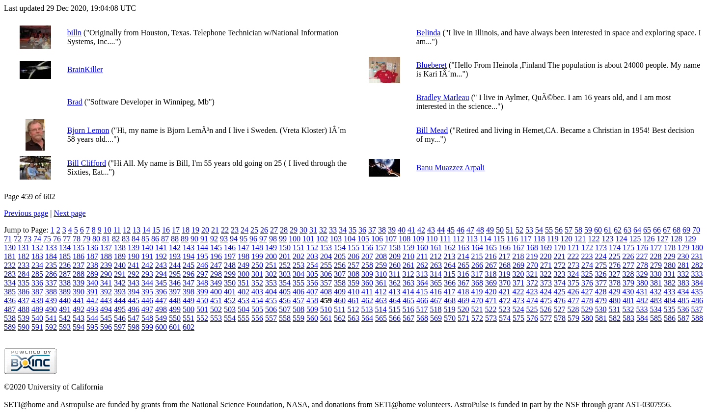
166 (505, 247)
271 (546, 265)
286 (51, 274)
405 (285, 291)
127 (662, 239)
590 (23, 327)
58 (578, 230)
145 (216, 247)
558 (285, 318)
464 (395, 300)
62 (618, 230)
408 (326, 291)
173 (601, 247)
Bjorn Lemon (88, 130)
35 (352, 230)
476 (560, 300)
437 (23, 300)
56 (559, 230)
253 (298, 265)
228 (655, 256)
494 (106, 309)
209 (395, 256)
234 (37, 265)
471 (491, 300)
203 (312, 256)
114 (485, 239)
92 (214, 239)
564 (367, 318)
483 (656, 300)
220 (545, 256)
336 (37, 283)
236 (65, 265)
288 (78, 274)
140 (147, 247)
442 (92, 300)
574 (505, 318)
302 (271, 274)
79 (86, 239)
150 (285, 247)
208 (381, 256)
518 (435, 309)
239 (106, 265)
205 (340, 256)
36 (362, 230)
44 (441, 230)
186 (78, 256)
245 (188, 265)
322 (545, 274)
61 (608, 230)
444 (120, 300)
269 (518, 265)
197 (230, 256)
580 (587, 318)
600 (161, 327)
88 (175, 239)
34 (343, 230)
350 (230, 283)
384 (697, 283)
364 (422, 283)
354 (285, 283)
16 (166, 230)
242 (147, 265)
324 (573, 274)
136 (92, 247)
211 (422, 256)
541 (51, 318)
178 (670, 247)
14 (146, 230)
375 (573, 283)
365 (436, 283)
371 (518, 283)
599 (147, 327)
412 (380, 291)
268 (505, 265)
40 (402, 230)
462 (367, 300)
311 (394, 274)
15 (156, 230)
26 (264, 230)
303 (285, 274)
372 (532, 283)
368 (477, 283)
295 (175, 274)
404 (271, 291)
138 (120, 247)
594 (78, 327)
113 (472, 239)
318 (490, 274)
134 (65, 247)
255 (326, 265)
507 (285, 309)
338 (65, 283)
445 (133, 300)
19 (195, 230)
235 (51, 265)
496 (133, 309)
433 (669, 291)
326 (600, 274)
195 (202, 256)
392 (106, 291)
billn (74, 32)
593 (65, 327)
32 (323, 230)
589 (10, 327)
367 (463, 283)
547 (133, 318)
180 (697, 247)
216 (490, 256)
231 (697, 256)
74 (37, 239)
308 (353, 274)
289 (92, 274)
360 (367, 283)
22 (225, 230)
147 (243, 247)
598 (133, 327)
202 (298, 256)
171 (573, 247)
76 (57, 239)
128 (676, 239)
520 (463, 309)
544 (92, 318)
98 (273, 239)
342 (120, 283)
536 (683, 309)
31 (313, 230)
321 (532, 274)
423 (532, 291)
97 (263, 239)
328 (628, 274)
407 (312, 291)
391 (92, 291)
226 (628, 256)
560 (312, 318)
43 (431, 230)
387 (37, 291)
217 (504, 256)
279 (656, 265)
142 (175, 247)
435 (697, 291)
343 (133, 283)
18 (186, 230)
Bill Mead (432, 130)
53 (529, 230)
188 (106, 256)
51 (510, 230)
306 (326, 274)
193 (175, 256)
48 (480, 230)
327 (614, 274)
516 (408, 309)
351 (243, 283)
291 (120, 274)
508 (298, 309)
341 (106, 283)
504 (243, 309)
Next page (69, 213)
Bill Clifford (86, 163)
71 (8, 239)
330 (655, 274)
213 (449, 256)
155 (353, 247)
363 (408, 283)
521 (477, 309)
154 (340, 247)
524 (518, 309)
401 (230, 291)
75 (47, 239)
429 (614, 291)
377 (601, 283)
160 (422, 247)
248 (230, 265)
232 (10, 265)
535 (669, 309)
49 (490, 230)
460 (340, 300)
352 (257, 283)
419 (477, 291)
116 (512, 239)
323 (559, 274)
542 (65, 318)
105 (363, 239)
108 (404, 239)
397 (175, 291)
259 (381, 265)
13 (136, 230)
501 (202, 309)
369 (491, 283)
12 (127, 230)
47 (470, 230)
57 (568, 230)
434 (683, 291)
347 (188, 283)
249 (243, 265)
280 (670, 265)
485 (683, 300)
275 (601, 265)
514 (380, 309)
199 (257, 256)
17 (176, 230)
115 (498, 239)
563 (353, 318)
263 (436, 265)
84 (135, 239)
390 (78, 291)
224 (600, 256)
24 (244, 230)
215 (477, 256)
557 (271, 318)
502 (216, 309)
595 (92, 327)
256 (340, 265)
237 (78, 265)
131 (23, 247)
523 (504, 309)
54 (539, 230)
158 (395, 247)
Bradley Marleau (442, 97)
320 (518, 274)
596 (106, 327)
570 (450, 318)
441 (78, 300)
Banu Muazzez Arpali (450, 167)
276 (615, 265)
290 (106, 274)
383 (683, 283)
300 (243, 274)
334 (10, 283)
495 (120, 309)
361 (381, 283)
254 (312, 265)
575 (518, 318)
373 (546, 283)
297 (202, 274)
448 (175, 300)
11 (117, 230)
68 (676, 230)
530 (600, 309)
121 (580, 239)
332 (683, 274)
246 (202, 265)
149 (271, 247)
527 (559, 309)
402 (243, 291)
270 (532, 265)
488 (23, 309)
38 (382, 230)
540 (37, 318)
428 (600, 291)
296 (188, 274)
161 (436, 247)
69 (686, 230)
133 (51, 247)
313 (422, 274)
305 (312, 274)
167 (518, 247)
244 (175, 265)
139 (133, 247)
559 (298, 318)
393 (120, 291)
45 (451, 230)
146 (230, 247)
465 (408, 300)
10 (107, 230)
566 (395, 318)
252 (285, 265)
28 (284, 230)
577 (546, 318)
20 (205, 230)
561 (326, 318)
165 (491, 247)
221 (559, 256)
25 (254, 230)
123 (607, 239)
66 (657, 230)
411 (367, 291)
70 (696, 230)
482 (642, 300)
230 (683, 256)
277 (628, 265)
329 (642, 274)
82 (116, 239)
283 (10, 274)
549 (161, 318)
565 (381, 318)
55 (549, 230)
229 (669, 256)
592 (51, 327)
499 (175, 309)
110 (431, 239)
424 (545, 291)
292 (133, 274)
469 (463, 300)
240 (120, 265)
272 (560, 265)
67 (667, 230)
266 (477, 265)
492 (78, 309)
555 (243, 318)
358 (340, 283)
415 (422, 291)
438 (37, 300)
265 (463, 265)
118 (539, 239)
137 (106, 247)
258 (367, 265)
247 (216, 265)
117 (525, 239)
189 (120, 256)
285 (37, 274)
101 (308, 239)
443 (106, 300)
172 (587, 247)
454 (257, 300)
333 (697, 274)
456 (285, 300)
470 (477, 300)
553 (216, 318)
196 (216, 256)
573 (491, 318)
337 (51, 283)
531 (614, 309)
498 (161, 309)
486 (697, 300)
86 (155, 239)
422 (518, 291)
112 (458, 239)
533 (642, 309)
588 (697, 318)
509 (312, 309)
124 (621, 239)
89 (185, 239)
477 (573, 300)
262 (422, 265)
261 (408, 265)
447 (161, 300)
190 (133, 256)
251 (271, 265)
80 (96, 239)
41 (411, 230)
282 (697, 265)
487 (10, 309)
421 (504, 291)
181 (10, 256)
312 (408, 274)
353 (271, 283)
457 (298, 300)
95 (243, 239)
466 (422, 300)
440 (65, 300)
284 (23, 274)
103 (336, 239)
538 (10, 318)
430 (628, 291)
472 (505, 300)
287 (65, 274)
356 (312, 283)
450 (202, 300)
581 (601, 318)
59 (588, 230)
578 (560, 318)
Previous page (26, 213)
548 (147, 318)
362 (395, 283)
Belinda (428, 32)
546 (120, 318)
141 (161, 247)
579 (573, 318)
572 (477, 318)
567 (408, 318)
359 (353, 283)
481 (628, 300)
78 (77, 239)
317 (477, 274)
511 (339, 309)
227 (642, 256)
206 (353, 256)
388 (51, 291)
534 (655, 309)
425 (559, 291)
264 (450, 265)
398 (188, 291)
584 (642, 318)
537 (697, 309)
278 (642, 265)
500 (188, 309)
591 (37, 327)
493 (92, 309)
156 (367, 247)
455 (271, 300)
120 (566, 239)
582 (615, 318)
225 (614, 256)
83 (126, 239)
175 (628, 247)
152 (312, 247)
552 (202, 318)
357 (326, 283)
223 (587, 256)
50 (500, 230)
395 (147, 291)
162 (450, 247)
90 (194, 239)
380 (642, 283)
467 (436, 300)
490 (51, 309)
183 (37, 256)
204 (326, 256)
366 (450, 283)
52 (519, 230)
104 (349, 239)
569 (436, 318)
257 (353, 265)
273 (573, 265)
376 (587, 283)
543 (78, 318)
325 (587, 274)
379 (628, 283)
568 (422, 318)
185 (65, 256)
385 (10, 291)
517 (422, 309)
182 (23, 256)
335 (23, 283)
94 (234, 239)
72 (18, 239)
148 (257, 247)
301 (257, 274)
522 (490, 309)
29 (294, 230)
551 (188, 318)
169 (546, 247)
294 (161, 274)
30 (303, 230)
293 (147, 274)
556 (257, 318)
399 (202, 291)
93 (224, 239)
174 (615, 247)
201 (285, 256)
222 (573, 256)
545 (106, 318)
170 (560, 247)
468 (450, 300)
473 (518, 300)
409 (340, 291)
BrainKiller (85, 69)
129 (690, 239)
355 (298, 283)
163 (463, 247)
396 (161, 291)
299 (230, 274)
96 (253, 239)
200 (271, 256)
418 (463, 291)
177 (656, 247)
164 (477, 247)
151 (298, 247)
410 (353, 291)
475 (546, 300)
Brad (74, 102)
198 (243, 256)
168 (532, 247)
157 (381, 247)
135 (78, 247)
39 (392, 230)
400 (216, 291)
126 (648, 239)
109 (418, 239)
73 (27, 239)
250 (257, 265)
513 (367, 309)
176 (642, 247)
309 (367, 274)
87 (165, 239)
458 (312, 300)
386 (23, 291)
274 (587, 265)
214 (463, 256)
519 (449, 309)
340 (92, 283)
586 (670, 318)
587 (683, 318)
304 (298, 274)
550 (175, 318)
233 (23, 265)
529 (587, 309)
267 (491, 265)
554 (230, 318)
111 (445, 239)
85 (145, 239)
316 (463, 274)
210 (408, 256)
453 (243, 300)
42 (421, 230)
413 (394, 291)
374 (560, 283)
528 (573, 309)
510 (326, 309)
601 (175, 327)
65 (647, 230)
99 (283, 239)
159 (408, 247)
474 (532, 300)
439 (51, 300)
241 (133, 265)
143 (188, 247)
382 (670, 283)
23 (235, 230)
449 (188, 300)
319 (504, 274)
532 (628, 309)
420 (490, 291)
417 (449, 291)
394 (133, 291)
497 (147, 309)
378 (615, 283)
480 (615, 300)
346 (175, 283)
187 (92, 256)
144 (202, 247)
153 (326, 247)
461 (353, 300)
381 (656, 283)
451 (216, 300)
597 (120, 327)
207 (367, 256)
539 (23, 318)
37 (372, 230)
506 (271, 309)
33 (333, 230)
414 (408, 291)
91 (204, 239)
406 (298, 291)
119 (552, 239)
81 (106, 239)
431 (642, 291)
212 (435, 256)
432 (655, 291)
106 (377, 239)
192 (161, 256)
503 (230, 309)
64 (637, 230)
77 (67, 239)
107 (391, 239)
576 (532, 318)
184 (51, 256)
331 (669, 274)
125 (635, 239)
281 (683, 265)
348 (202, 283)
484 (670, 300)
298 (216, 274)
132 (37, 247)
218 (518, 256)
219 (532, 256)
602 (188, 327)
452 (230, 300)
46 (460, 230)
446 (147, 300)
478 (587, 300)
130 (10, 247)
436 (10, 300)
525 (532, 309)
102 (322, 239)
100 (294, 239)
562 (340, 318)
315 (449, 274)
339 (78, 283)
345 (161, 283)
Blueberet (431, 65)
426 (573, 291)
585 (656, 318)
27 (274, 230)
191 (147, 256)
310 (381, 274)
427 (587, 291)
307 (340, 274)
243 (161, 265)
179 (683, 247)
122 (593, 239)
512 (353, 309)
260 (395, 265)
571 (463, 318)
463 (381, 300)
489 (37, 309)
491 (65, 309)
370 (505, 283)
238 (92, 265)
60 (598, 230)
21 (215, 230)
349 (216, 283)
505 (257, 309)
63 (627, 230)
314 (435, 274)
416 (435, 291)
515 (394, 309)
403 (257, 291)
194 (188, 256)
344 (147, 283)
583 (628, 318)
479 (601, 300)
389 (65, 291)
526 (545, 309)
